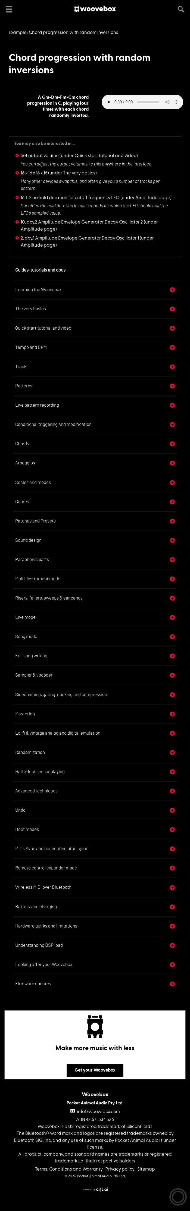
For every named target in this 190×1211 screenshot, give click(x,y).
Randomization (30, 752)
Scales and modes (33, 482)
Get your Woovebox (95, 1070)
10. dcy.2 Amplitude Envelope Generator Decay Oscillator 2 (82, 222)
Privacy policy (120, 1169)
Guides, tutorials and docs (40, 270)
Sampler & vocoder (33, 675)
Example (18, 32)
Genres (22, 501)
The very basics (30, 309)
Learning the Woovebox (38, 289)
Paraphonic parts (32, 559)
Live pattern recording (37, 405)
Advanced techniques (36, 791)
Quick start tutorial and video (43, 328)
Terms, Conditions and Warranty (69, 1169)
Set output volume (40, 156)
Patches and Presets (35, 521)
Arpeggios (25, 463)
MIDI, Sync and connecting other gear (51, 848)
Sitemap (146, 1169)
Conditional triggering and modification (53, 424)
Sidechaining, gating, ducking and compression (61, 694)
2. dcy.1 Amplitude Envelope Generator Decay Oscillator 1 (80, 238)
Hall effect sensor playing (40, 771)
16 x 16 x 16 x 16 (34, 173)
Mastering (25, 714)
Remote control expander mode (46, 868)
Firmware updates (33, 983)
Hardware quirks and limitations (46, 926)
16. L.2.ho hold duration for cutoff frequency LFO (70, 198)
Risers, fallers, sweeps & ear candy (49, 598)
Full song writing (31, 656)
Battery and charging (36, 906)
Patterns (23, 386)
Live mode (25, 617)
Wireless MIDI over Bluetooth (43, 887)
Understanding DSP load (39, 945)
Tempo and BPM (31, 347)
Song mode (26, 636)
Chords (22, 443)
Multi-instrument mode (37, 578)
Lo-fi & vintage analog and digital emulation (57, 733)
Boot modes (27, 829)
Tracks (22, 366)
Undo (20, 810)
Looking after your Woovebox (43, 964)
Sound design (28, 540)
